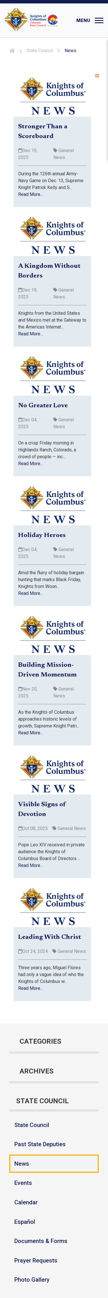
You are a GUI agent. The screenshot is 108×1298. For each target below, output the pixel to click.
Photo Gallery (32, 1279)
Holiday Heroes (42, 535)
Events (23, 1182)
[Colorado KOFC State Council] (44, 20)
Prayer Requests (35, 1260)
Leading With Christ (49, 937)
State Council (31, 1125)
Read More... (30, 194)
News (21, 1163)
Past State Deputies (40, 1144)
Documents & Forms (40, 1241)
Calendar (26, 1202)
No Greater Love (43, 406)
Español (24, 1221)
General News (71, 828)
